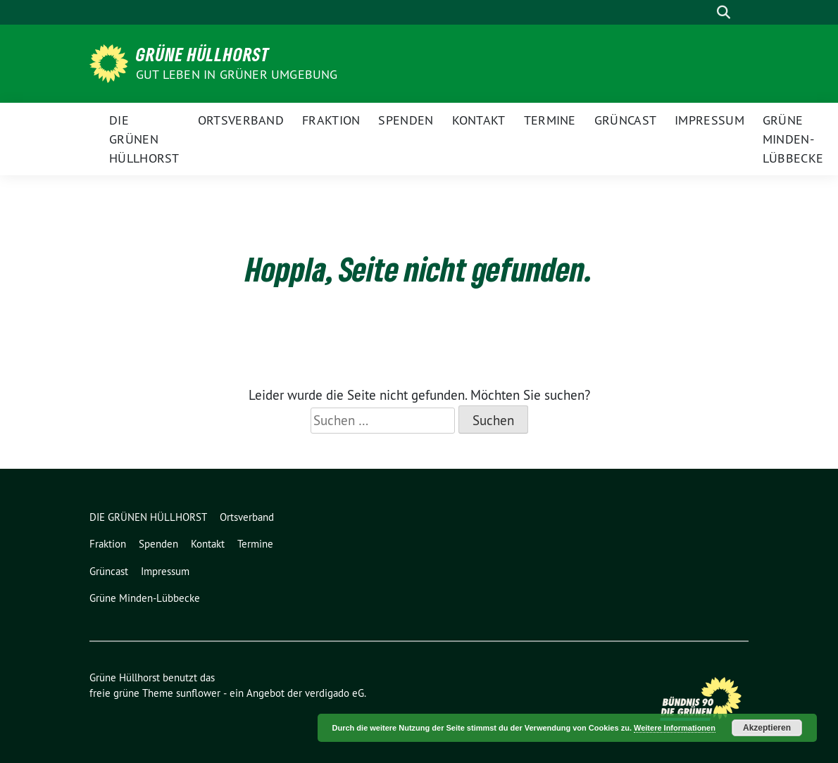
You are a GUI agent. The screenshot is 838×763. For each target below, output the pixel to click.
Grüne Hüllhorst (203, 54)
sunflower (198, 693)
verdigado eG (334, 693)
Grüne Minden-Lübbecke (793, 139)
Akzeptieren (767, 728)
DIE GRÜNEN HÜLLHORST (144, 139)
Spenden (405, 120)
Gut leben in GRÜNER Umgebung (237, 74)
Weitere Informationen (674, 728)
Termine (550, 120)
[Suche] (703, 12)
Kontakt (479, 120)
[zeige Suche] (723, 12)
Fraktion (331, 120)
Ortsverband (241, 120)
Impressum (709, 120)
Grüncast (625, 120)
